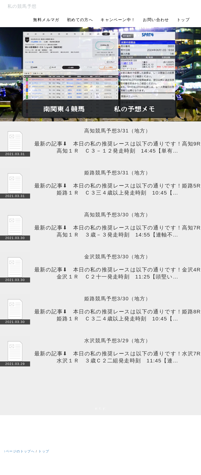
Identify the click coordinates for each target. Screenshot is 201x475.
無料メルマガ (46, 20)
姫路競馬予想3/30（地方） (117, 298)
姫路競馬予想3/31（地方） (117, 172)
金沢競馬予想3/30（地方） (117, 256)
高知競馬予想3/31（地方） (117, 130)
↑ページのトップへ (19, 451)
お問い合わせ (156, 20)
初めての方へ (80, 20)
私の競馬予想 (22, 6)
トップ (183, 20)
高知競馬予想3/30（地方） (117, 214)
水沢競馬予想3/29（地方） (117, 340)
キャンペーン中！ (117, 20)
